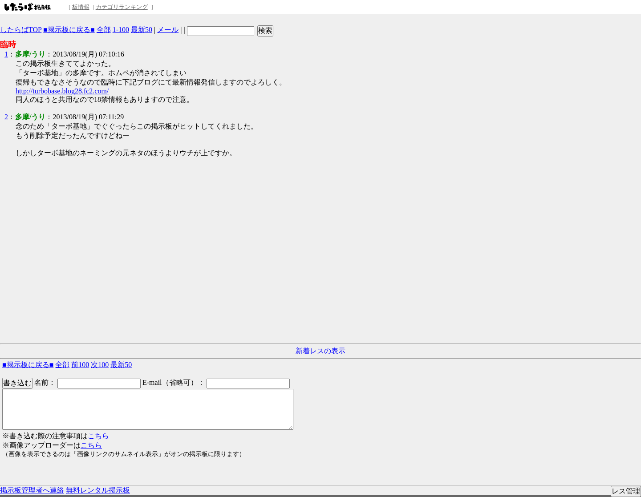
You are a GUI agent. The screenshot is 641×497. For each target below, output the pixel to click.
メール (168, 29)
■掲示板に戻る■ (68, 29)
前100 (80, 364)
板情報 (80, 7)
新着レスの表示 (320, 351)
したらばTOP (20, 29)
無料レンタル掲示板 (98, 490)
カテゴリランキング (122, 7)
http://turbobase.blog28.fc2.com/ (62, 91)
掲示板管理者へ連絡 (32, 490)
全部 (104, 29)
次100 (100, 364)
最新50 (141, 29)
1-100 (121, 29)
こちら (98, 436)
